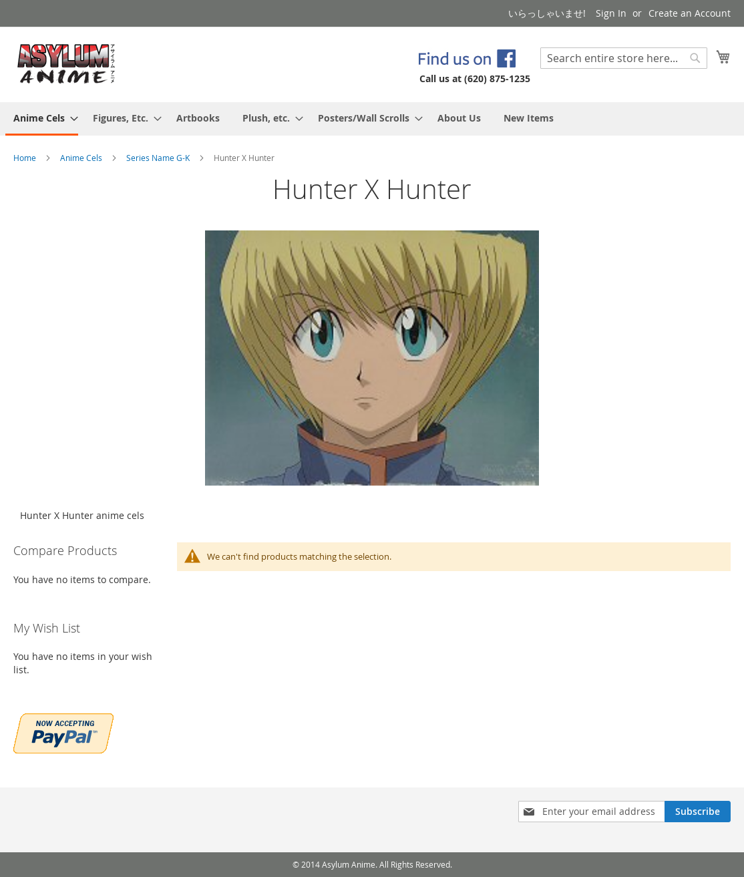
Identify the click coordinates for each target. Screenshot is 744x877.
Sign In (611, 13)
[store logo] (66, 63)
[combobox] (623, 58)
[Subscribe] (698, 811)
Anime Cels (82, 157)
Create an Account (689, 13)
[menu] (372, 119)
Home (25, 157)
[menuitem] (41, 119)
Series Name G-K (159, 157)
